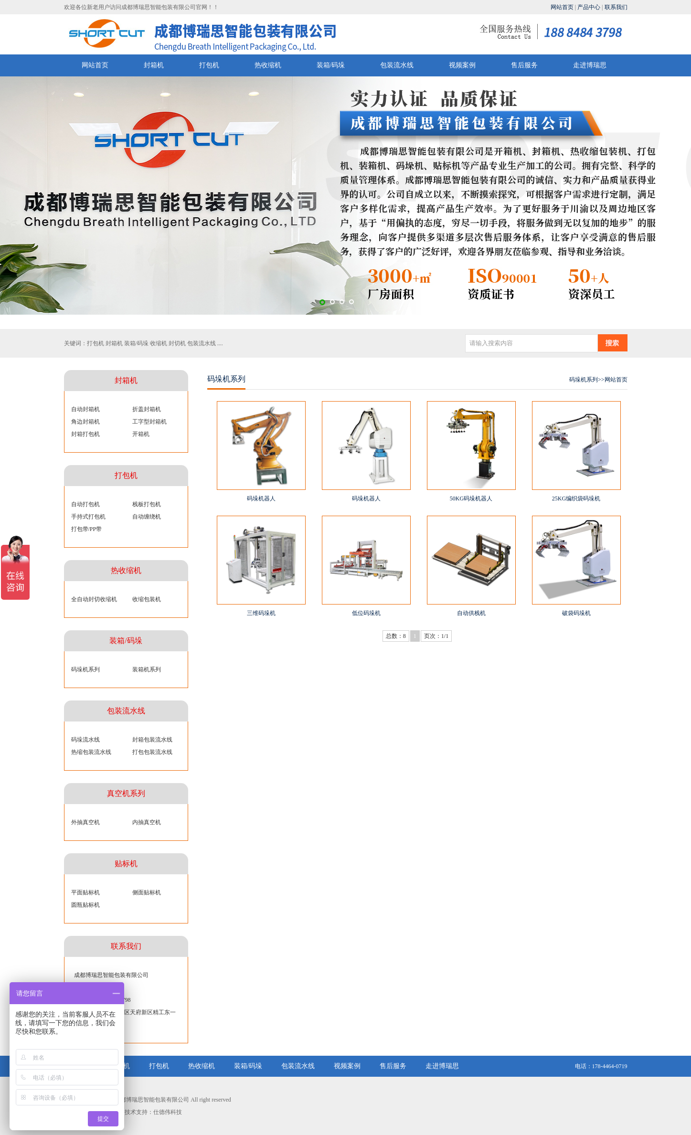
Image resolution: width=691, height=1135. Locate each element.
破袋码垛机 (576, 613)
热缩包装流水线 (91, 752)
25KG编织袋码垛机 (576, 498)
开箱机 (140, 434)
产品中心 (588, 7)
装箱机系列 (146, 669)
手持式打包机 (88, 516)
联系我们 (616, 7)
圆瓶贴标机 (85, 905)
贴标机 (126, 863)
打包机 (209, 65)
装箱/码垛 (331, 65)
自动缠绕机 (146, 516)
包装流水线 (397, 65)
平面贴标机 (85, 892)
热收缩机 (268, 65)
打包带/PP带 (86, 529)
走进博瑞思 (589, 65)
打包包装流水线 (152, 752)
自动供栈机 (471, 613)
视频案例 (462, 65)
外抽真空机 (85, 822)
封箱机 (154, 65)
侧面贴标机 (146, 892)
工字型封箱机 (149, 421)
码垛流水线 (85, 739)
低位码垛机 (366, 613)
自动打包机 (85, 504)
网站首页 (562, 7)
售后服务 (524, 65)
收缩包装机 (146, 599)
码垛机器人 (261, 498)
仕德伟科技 (167, 1112)
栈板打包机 (146, 504)
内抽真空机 (146, 822)
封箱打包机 (85, 434)
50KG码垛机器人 (471, 498)
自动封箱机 (85, 409)
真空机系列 (126, 793)
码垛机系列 (85, 669)
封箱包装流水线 (152, 739)
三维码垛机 (261, 613)
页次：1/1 (436, 636)
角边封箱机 (85, 421)
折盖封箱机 (146, 409)
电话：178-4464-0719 (601, 1066)
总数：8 (396, 636)
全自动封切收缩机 (94, 599)
